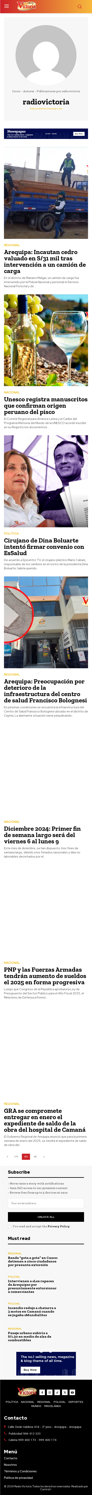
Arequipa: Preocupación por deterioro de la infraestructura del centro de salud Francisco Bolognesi (45, 691)
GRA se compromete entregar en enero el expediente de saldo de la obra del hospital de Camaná (45, 1120)
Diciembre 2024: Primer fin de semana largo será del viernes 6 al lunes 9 (42, 835)
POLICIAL (14, 1276)
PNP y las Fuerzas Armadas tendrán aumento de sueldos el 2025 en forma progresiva (45, 976)
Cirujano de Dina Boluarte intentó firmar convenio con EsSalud (44, 547)
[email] (46, 1203)
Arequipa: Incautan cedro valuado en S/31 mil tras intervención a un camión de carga (45, 261)
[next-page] (44, 1157)
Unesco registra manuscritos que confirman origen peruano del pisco (46, 405)
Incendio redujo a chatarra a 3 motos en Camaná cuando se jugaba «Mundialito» (32, 1311)
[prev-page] (7, 1157)
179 (16, 1156)
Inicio (16, 91)
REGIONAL (12, 245)
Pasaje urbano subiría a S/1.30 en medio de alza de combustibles (29, 1336)
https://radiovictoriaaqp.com (46, 108)
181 (35, 1156)
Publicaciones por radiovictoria (58, 91)
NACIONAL (12, 392)
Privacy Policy (59, 1226)
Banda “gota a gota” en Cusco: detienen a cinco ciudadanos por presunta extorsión (33, 1261)
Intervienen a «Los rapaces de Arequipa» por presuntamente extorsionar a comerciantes (32, 1286)
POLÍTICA (11, 533)
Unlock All (46, 1217)
